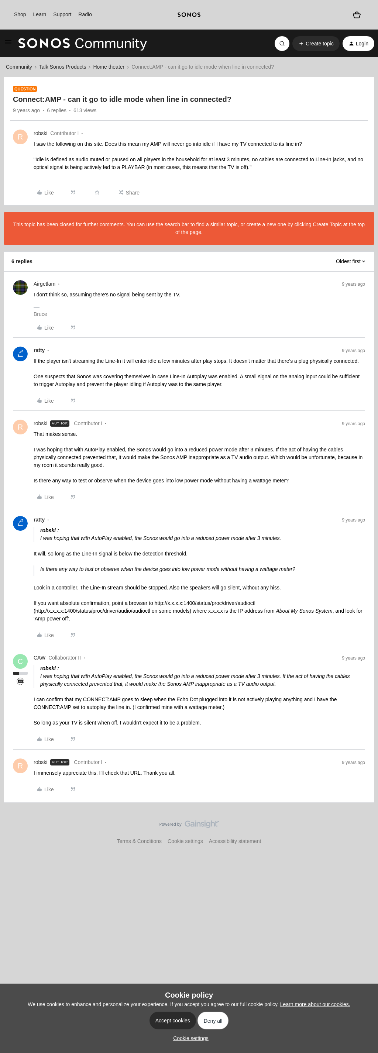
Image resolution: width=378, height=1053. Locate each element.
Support (62, 14)
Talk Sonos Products (62, 67)
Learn (40, 14)
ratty (39, 350)
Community (19, 67)
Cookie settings (185, 841)
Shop (20, 14)
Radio (85, 14)
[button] (8, 45)
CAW (39, 658)
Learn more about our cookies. (315, 1004)
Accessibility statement (235, 841)
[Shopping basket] (356, 14)
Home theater (108, 67)
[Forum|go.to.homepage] (82, 43)
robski (40, 133)
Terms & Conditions (139, 841)
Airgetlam (44, 284)
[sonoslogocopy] (189, 15)
